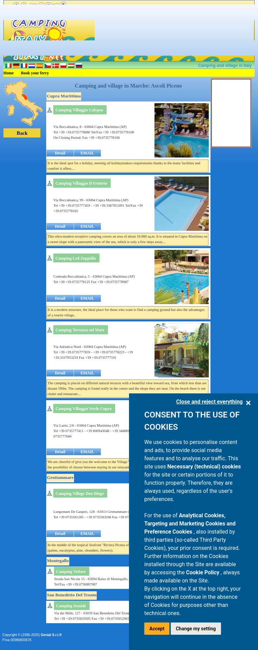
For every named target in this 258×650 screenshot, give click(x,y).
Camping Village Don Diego (80, 493)
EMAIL (87, 153)
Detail (60, 153)
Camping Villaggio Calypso (79, 110)
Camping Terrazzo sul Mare (80, 330)
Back (22, 133)
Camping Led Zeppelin (76, 258)
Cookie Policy (203, 572)
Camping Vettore (71, 571)
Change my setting (196, 628)
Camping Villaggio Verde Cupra (83, 408)
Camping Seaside (71, 605)
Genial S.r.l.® (51, 635)
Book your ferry (35, 73)
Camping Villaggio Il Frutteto (81, 183)
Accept (156, 628)
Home (8, 73)
